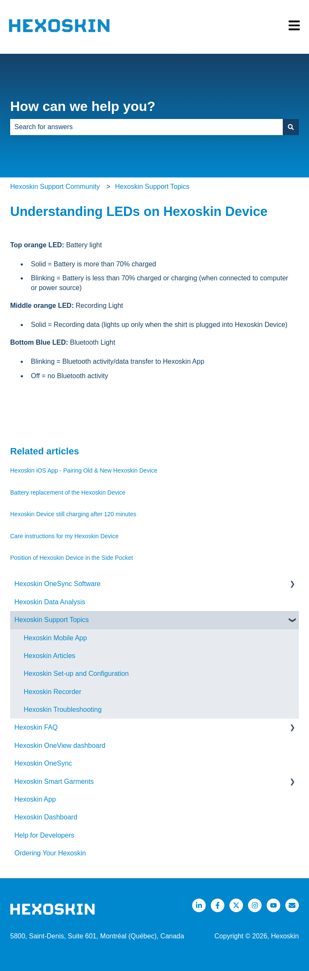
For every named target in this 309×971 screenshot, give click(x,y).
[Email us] (292, 905)
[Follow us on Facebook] (217, 905)
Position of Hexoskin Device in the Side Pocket (71, 557)
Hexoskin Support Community (55, 186)
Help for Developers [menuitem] (44, 835)
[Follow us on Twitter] (236, 905)
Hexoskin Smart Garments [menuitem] (54, 781)
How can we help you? (82, 106)
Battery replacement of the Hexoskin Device (67, 492)
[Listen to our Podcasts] (273, 905)
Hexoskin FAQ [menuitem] (36, 727)
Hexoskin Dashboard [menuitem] (45, 817)
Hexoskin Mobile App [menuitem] (55, 638)
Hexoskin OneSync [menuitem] (43, 763)
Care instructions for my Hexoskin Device (64, 536)
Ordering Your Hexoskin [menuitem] (50, 853)
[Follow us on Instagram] (255, 905)
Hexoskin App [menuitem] (35, 799)
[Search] (291, 127)
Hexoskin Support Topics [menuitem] (51, 619)
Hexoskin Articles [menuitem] (49, 655)
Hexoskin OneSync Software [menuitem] (57, 583)
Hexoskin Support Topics (152, 186)
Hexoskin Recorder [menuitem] (52, 691)
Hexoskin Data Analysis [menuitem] (49, 602)
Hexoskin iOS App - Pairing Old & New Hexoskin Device (83, 470)
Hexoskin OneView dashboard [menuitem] (59, 745)
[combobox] (146, 127)
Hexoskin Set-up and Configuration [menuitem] (76, 673)
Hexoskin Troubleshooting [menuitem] (63, 709)
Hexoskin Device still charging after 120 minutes (73, 514)
